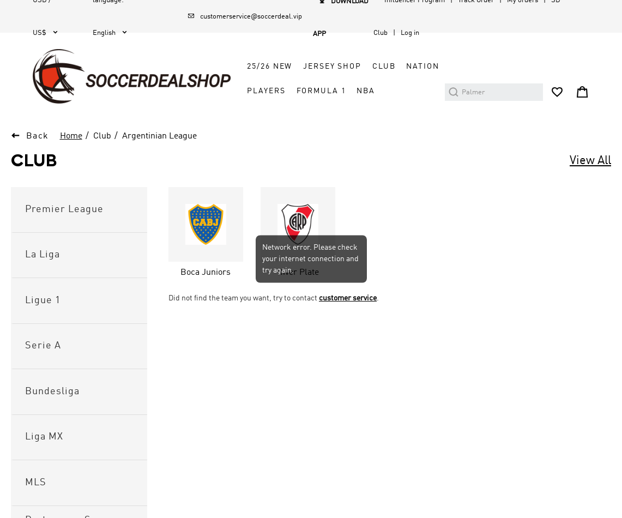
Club (383, 66)
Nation (422, 66)
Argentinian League (159, 136)
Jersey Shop (332, 66)
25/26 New (269, 66)
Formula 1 (321, 91)
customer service (348, 298)
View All (590, 161)
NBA (366, 91)
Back (37, 136)
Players (266, 91)
